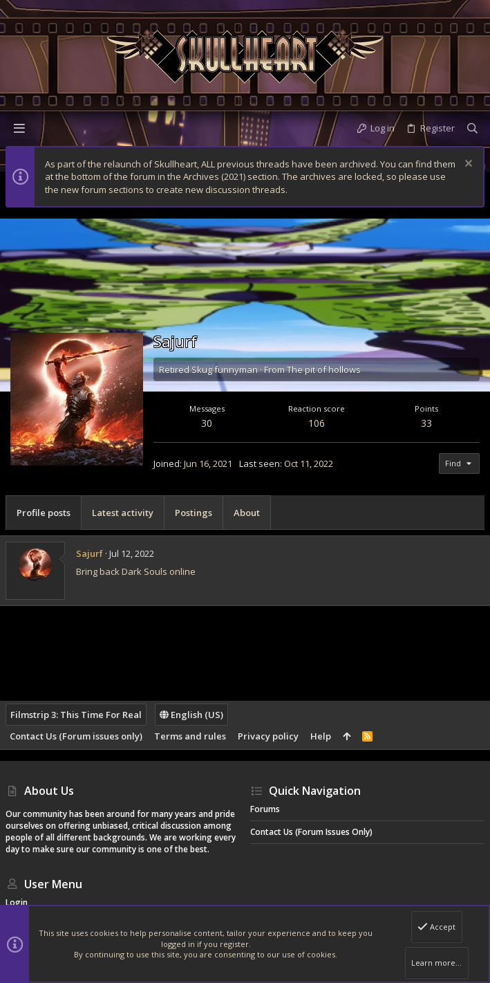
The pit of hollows (324, 369)
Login (17, 902)
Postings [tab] (193, 512)
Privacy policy (268, 736)
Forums (265, 809)
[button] (19, 128)
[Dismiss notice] (467, 165)
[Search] (472, 128)
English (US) (191, 714)
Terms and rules (190, 736)
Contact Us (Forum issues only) (76, 736)
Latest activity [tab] (122, 512)
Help (320, 736)
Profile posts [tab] (43, 512)
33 (426, 423)
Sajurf (89, 553)
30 (206, 423)
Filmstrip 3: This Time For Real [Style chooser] (76, 714)
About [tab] (247, 512)
